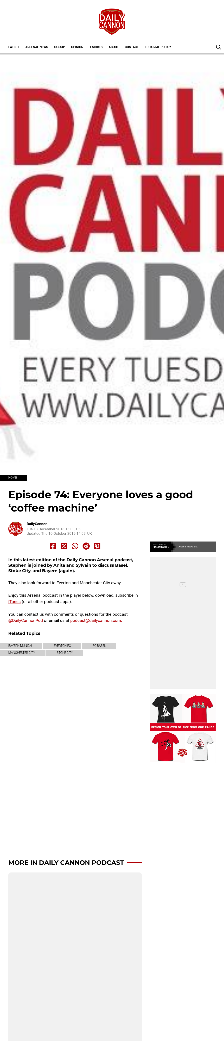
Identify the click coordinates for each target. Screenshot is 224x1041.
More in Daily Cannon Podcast (66, 862)
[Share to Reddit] (86, 546)
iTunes (14, 601)
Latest (13, 47)
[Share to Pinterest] (97, 546)
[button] (218, 46)
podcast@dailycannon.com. (96, 620)
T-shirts (96, 47)
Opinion (77, 47)
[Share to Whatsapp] (75, 546)
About (114, 47)
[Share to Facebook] (53, 546)
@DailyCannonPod (25, 620)
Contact (132, 47)
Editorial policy (158, 47)
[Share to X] (64, 546)
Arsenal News (36, 47)
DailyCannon (37, 524)
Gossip (59, 47)
